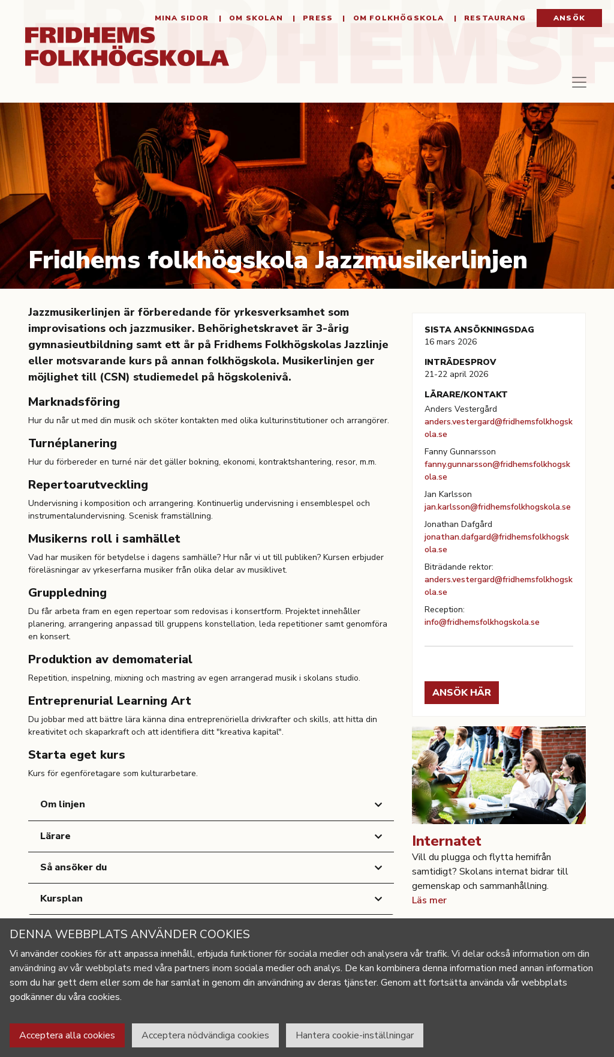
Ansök (569, 18)
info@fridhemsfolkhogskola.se (482, 622)
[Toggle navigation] (579, 87)
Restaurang (494, 18)
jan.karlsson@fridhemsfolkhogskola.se (498, 507)
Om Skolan (255, 18)
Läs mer (429, 900)
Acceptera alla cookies (67, 1035)
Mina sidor (182, 18)
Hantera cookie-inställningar (355, 1035)
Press (316, 18)
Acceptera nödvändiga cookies (205, 1035)
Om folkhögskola (397, 18)
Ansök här (461, 692)
